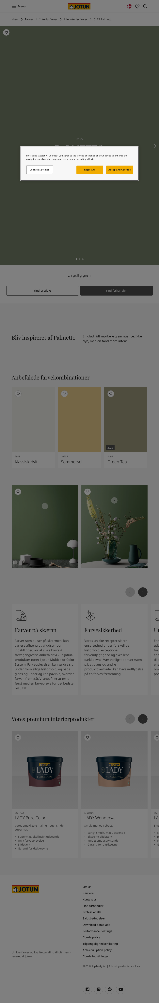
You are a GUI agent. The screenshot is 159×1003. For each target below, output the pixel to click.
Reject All (90, 169)
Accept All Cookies (119, 169)
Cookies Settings (39, 169)
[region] (79, 163)
